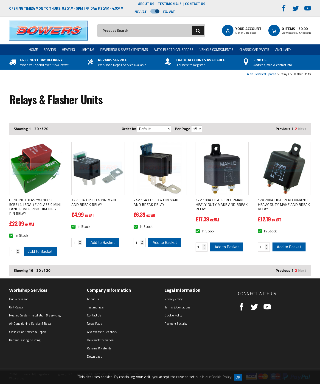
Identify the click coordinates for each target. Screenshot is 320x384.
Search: (97, 24)
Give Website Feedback (102, 332)
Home (33, 49)
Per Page (182, 128)
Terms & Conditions (178, 307)
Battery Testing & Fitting (25, 340)
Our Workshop (18, 299)
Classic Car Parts (254, 49)
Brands (50, 49)
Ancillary (283, 49)
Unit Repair (16, 307)
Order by (129, 128)
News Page (94, 323)
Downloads (94, 356)
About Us (146, 4)
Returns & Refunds (99, 348)
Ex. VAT (169, 11)
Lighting (87, 49)
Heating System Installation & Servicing (35, 315)
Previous (283, 128)
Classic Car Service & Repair (27, 332)
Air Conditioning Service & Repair (31, 323)
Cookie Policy (173, 315)
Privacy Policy (173, 299)
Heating (68, 49)
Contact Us (195, 4)
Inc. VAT (140, 11)
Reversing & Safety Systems (124, 49)
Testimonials (170, 4)
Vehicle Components (216, 49)
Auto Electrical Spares (174, 49)
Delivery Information (100, 340)
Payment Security (176, 323)
